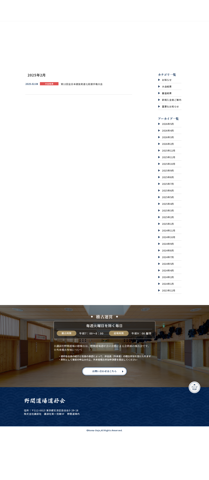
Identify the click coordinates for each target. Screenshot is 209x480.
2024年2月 (168, 277)
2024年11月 (168, 230)
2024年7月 (168, 257)
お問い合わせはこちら (104, 371)
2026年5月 (168, 124)
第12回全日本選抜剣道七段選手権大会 (82, 84)
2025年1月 (168, 224)
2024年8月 (168, 250)
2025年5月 (168, 197)
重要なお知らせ (170, 106)
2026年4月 (168, 130)
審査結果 (167, 93)
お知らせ (167, 80)
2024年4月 (168, 270)
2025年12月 (168, 150)
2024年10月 (168, 237)
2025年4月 (168, 204)
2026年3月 (168, 137)
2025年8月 (168, 177)
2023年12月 (168, 290)
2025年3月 (168, 210)
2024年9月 (168, 244)
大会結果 (167, 86)
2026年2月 (168, 144)
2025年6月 (168, 190)
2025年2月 (168, 217)
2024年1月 (168, 283)
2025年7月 (168, 184)
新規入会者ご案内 (171, 100)
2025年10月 (168, 164)
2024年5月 (168, 263)
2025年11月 (168, 157)
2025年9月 (168, 170)
